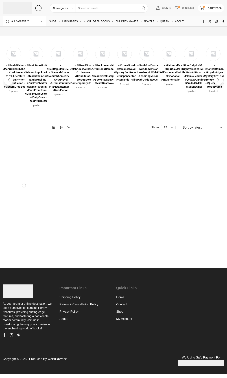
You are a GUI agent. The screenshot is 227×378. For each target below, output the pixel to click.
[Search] (143, 8)
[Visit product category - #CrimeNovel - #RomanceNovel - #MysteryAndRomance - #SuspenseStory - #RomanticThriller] (127, 72)
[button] (38, 8)
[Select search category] (62, 8)
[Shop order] (201, 127)
